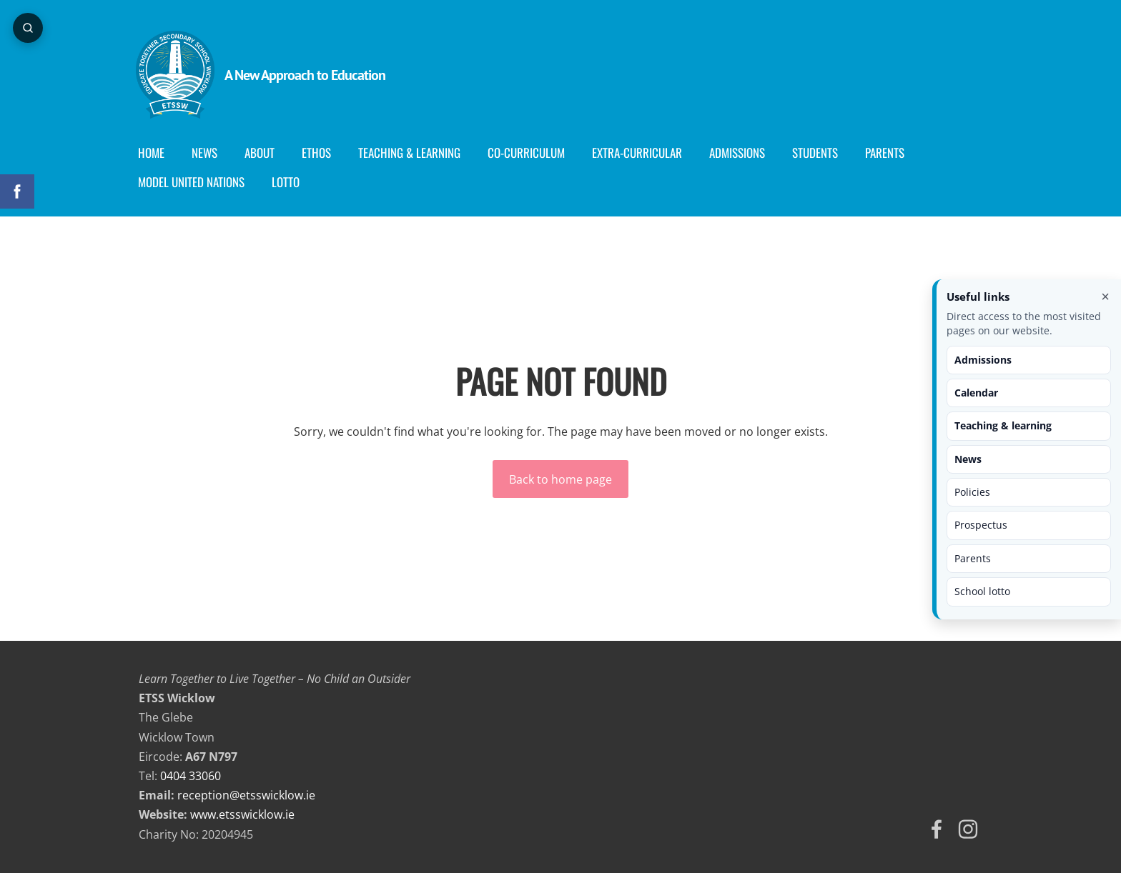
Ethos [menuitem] (319, 152)
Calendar (976, 392)
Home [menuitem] (154, 152)
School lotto (982, 591)
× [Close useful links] (1105, 296)
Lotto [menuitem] (288, 182)
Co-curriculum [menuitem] (529, 152)
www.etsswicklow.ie (242, 814)
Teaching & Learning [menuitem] (412, 152)
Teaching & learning (1003, 425)
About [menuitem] (262, 152)
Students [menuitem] (818, 152)
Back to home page (560, 479)
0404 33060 (190, 776)
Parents (972, 558)
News (968, 459)
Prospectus (980, 525)
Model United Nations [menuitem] (194, 182)
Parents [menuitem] (887, 152)
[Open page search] (28, 28)
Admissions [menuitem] (740, 152)
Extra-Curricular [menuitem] (640, 152)
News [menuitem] (207, 152)
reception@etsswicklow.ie (246, 795)
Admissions (983, 359)
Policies (972, 492)
